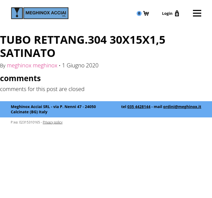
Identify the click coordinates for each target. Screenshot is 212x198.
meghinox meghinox (32, 65)
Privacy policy (52, 122)
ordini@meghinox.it (182, 106)
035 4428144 (138, 106)
